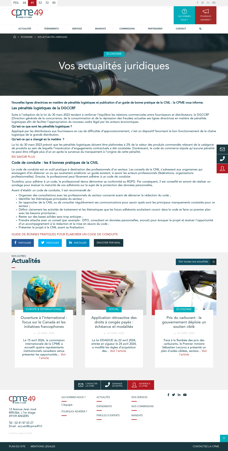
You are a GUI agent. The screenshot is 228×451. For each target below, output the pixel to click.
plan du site (17, 446)
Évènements (51, 29)
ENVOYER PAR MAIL (108, 243)
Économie (27, 37)
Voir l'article (118, 351)
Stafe (29, 433)
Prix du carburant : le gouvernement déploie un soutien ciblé (184, 322)
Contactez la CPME (206, 446)
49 (32, 2)
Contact (181, 29)
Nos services (139, 397)
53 (40, 2)
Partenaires (155, 29)
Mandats (100, 29)
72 (47, 2)
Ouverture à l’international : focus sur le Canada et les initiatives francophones (44, 322)
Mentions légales (43, 446)
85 (54, 2)
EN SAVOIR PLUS (23, 156)
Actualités (24, 29)
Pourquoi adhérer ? (74, 412)
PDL (16, 2)
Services (77, 29)
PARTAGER (22, 242)
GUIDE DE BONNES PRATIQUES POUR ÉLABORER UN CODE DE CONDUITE (65, 234)
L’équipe (66, 405)
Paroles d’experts (108, 415)
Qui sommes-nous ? (73, 397)
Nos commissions (142, 406)
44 (24, 2)
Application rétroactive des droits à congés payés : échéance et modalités (114, 322)
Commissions (127, 29)
